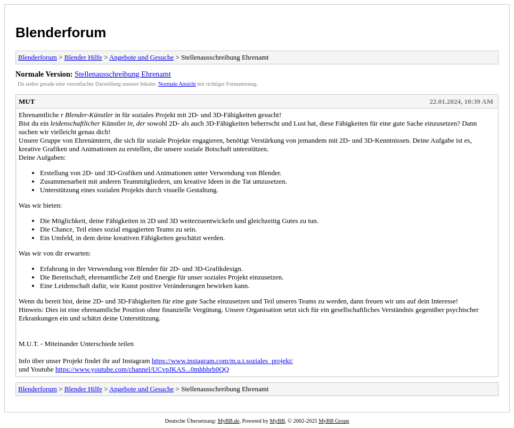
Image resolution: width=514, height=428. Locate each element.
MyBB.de (229, 421)
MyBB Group (334, 421)
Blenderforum (60, 32)
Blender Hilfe (83, 57)
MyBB (277, 421)
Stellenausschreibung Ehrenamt (123, 74)
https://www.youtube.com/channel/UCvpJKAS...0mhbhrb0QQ (142, 369)
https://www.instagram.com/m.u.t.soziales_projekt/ (222, 361)
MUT (27, 101)
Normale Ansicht (177, 84)
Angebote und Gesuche (141, 57)
